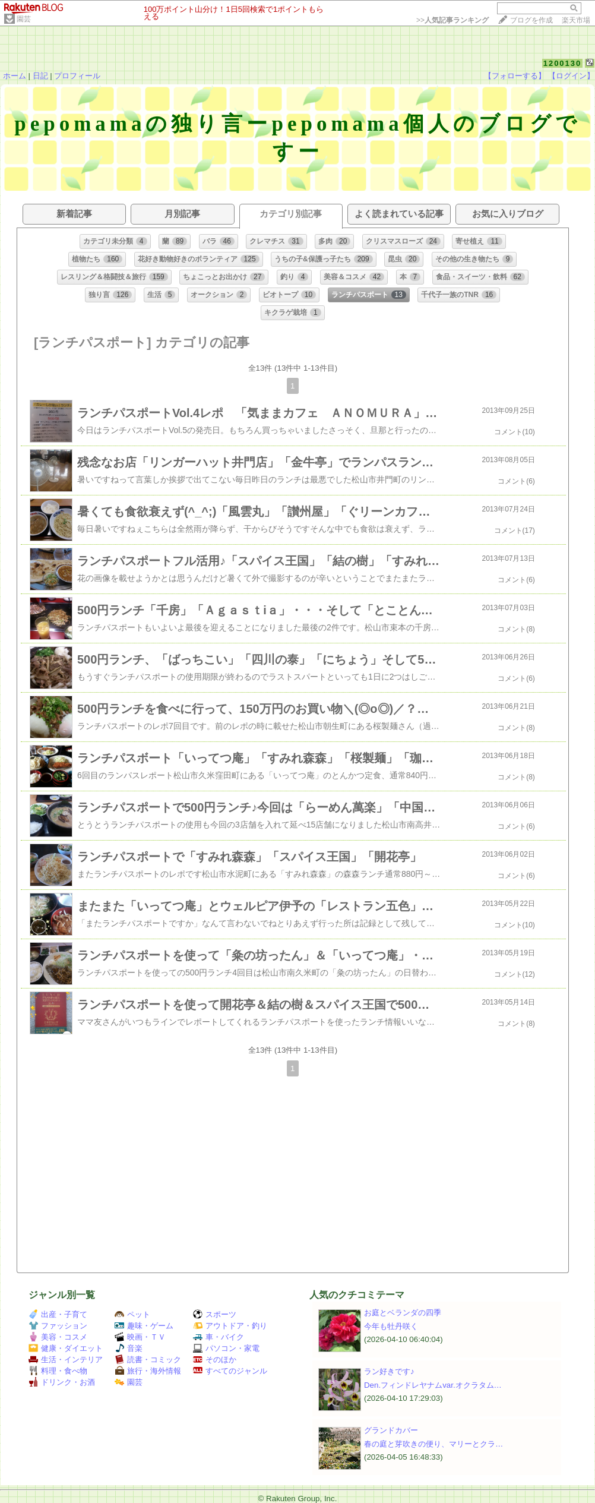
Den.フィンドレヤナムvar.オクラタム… (433, 1385)
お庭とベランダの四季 (402, 1312)
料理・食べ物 (58, 1370)
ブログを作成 (531, 20)
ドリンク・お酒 (62, 1382)
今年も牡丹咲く (391, 1326)
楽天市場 (576, 20)
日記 (40, 75)
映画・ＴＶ (140, 1337)
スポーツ (214, 1314)
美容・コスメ (58, 1337)
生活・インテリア (66, 1359)
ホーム (14, 75)
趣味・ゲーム (144, 1325)
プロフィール (77, 75)
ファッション (58, 1325)
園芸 (24, 19)
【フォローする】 (515, 75)
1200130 (562, 63)
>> (452, 20)
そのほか (214, 1359)
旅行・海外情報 (148, 1370)
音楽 (129, 1348)
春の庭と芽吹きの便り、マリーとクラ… (433, 1443)
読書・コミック (148, 1359)
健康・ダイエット (66, 1348)
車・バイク (218, 1337)
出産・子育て (58, 1314)
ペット (132, 1314)
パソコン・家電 (226, 1348)
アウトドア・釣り (230, 1325)
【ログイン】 (571, 75)
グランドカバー (391, 1430)
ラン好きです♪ (389, 1371)
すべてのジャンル (230, 1370)
